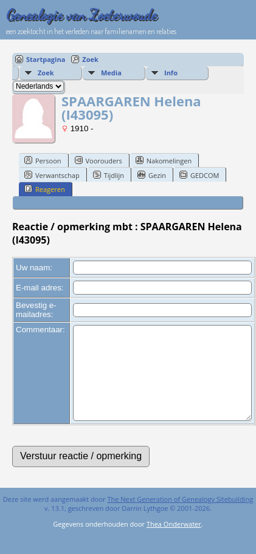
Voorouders (98, 160)
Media (111, 72)
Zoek (90, 59)
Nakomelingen (164, 160)
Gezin (151, 175)
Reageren (44, 189)
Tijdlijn (108, 175)
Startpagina (45, 59)
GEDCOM (199, 175)
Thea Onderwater (174, 542)
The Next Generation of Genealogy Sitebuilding (180, 517)
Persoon (42, 160)
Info (171, 72)
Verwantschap (52, 175)
